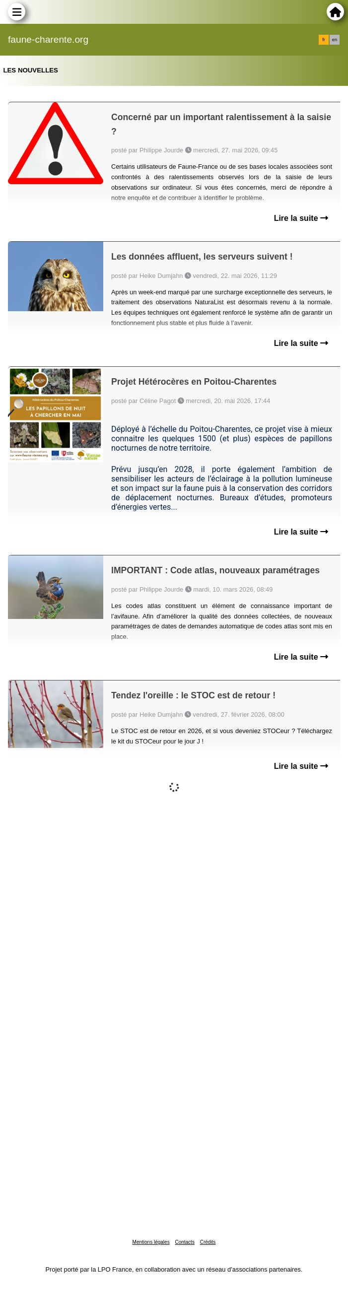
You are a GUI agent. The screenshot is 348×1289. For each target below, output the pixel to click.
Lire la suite (301, 218)
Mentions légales (151, 1242)
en (334, 39)
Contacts (184, 1242)
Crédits (208, 1242)
